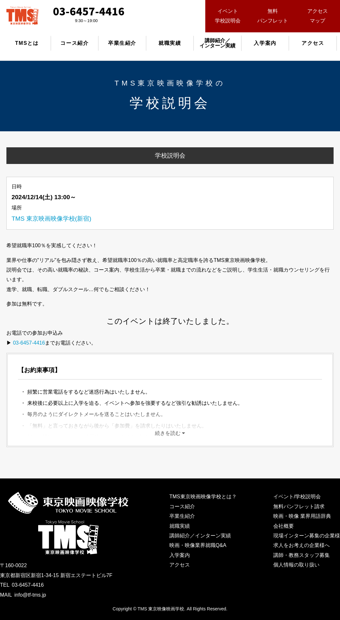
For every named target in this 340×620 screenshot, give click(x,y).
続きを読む (168, 433)
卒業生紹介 (122, 43)
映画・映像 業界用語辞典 (302, 516)
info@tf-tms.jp (30, 595)
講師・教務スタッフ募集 (301, 555)
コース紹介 (74, 43)
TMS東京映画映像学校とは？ (203, 496)
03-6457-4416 (29, 343)
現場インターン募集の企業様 (306, 535)
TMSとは (27, 43)
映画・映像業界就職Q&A (197, 545)
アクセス (313, 43)
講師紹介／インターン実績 (200, 535)
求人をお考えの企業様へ (301, 545)
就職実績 (169, 43)
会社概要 (283, 526)
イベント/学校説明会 (297, 496)
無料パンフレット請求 (299, 506)
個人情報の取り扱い (296, 564)
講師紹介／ (217, 43)
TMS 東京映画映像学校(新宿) (51, 218)
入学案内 (265, 43)
